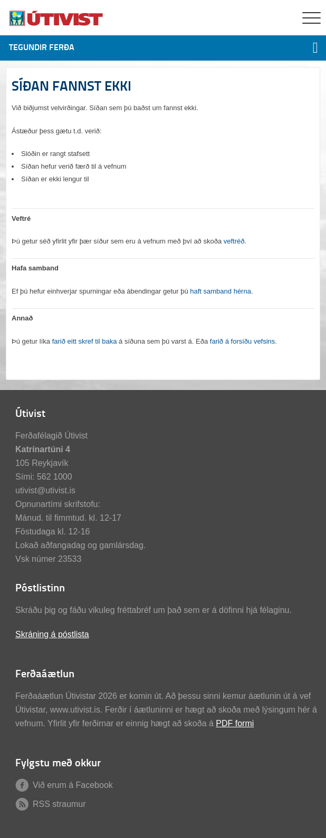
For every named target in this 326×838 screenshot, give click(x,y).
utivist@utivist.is (45, 490)
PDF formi (235, 723)
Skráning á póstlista (52, 634)
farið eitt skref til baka (84, 341)
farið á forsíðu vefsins (242, 341)
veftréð (234, 241)
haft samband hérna (220, 291)
